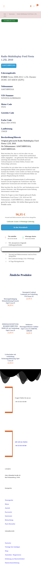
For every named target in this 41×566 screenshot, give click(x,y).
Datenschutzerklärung (12, 563)
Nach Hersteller (10, 524)
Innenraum (12, 14)
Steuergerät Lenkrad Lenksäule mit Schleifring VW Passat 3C (29, 294)
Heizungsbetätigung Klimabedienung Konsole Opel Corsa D (10, 301)
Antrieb (7, 508)
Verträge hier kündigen (12, 547)
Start (5, 14)
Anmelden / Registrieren (13, 555)
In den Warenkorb (20, 227)
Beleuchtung (9, 520)
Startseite (8, 543)
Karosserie (8, 512)
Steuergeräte (9, 500)
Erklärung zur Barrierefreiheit (14, 559)
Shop (6, 551)
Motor (7, 504)
